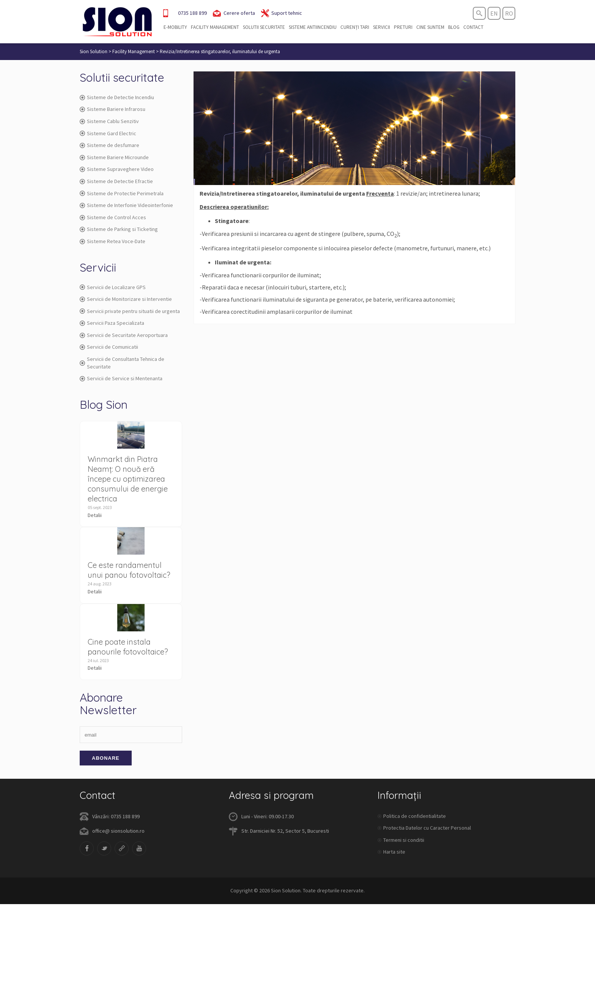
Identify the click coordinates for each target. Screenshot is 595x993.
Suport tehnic (281, 13)
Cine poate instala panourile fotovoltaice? (128, 646)
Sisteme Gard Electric (108, 133)
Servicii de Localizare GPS (113, 287)
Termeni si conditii (403, 839)
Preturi (403, 27)
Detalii (95, 515)
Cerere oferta (234, 13)
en (494, 13)
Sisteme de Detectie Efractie (116, 181)
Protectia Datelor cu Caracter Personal (427, 827)
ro (509, 13)
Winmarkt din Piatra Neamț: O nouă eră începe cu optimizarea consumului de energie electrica (128, 478)
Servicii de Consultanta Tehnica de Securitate (122, 363)
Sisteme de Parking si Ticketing (119, 229)
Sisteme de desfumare (109, 145)
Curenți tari (354, 27)
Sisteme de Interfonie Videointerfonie (126, 205)
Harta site (394, 851)
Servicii (381, 27)
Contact (473, 27)
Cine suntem (430, 27)
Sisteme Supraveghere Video (117, 169)
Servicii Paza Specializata (112, 322)
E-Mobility (175, 27)
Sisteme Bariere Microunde (114, 157)
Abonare (106, 758)
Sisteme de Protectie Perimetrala (122, 193)
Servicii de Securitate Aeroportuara (124, 335)
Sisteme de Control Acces (113, 217)
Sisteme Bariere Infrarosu (112, 109)
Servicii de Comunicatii (109, 346)
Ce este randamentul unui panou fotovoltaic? (129, 570)
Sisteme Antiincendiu (313, 27)
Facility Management (215, 27)
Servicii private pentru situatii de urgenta (130, 311)
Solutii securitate (264, 27)
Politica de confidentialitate (414, 816)
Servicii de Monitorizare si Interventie (126, 299)
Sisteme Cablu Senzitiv (109, 121)
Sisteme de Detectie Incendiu (117, 97)
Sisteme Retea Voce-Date (112, 241)
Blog (454, 27)
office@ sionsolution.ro (118, 830)
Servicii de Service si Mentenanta (121, 378)
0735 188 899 (192, 12)
